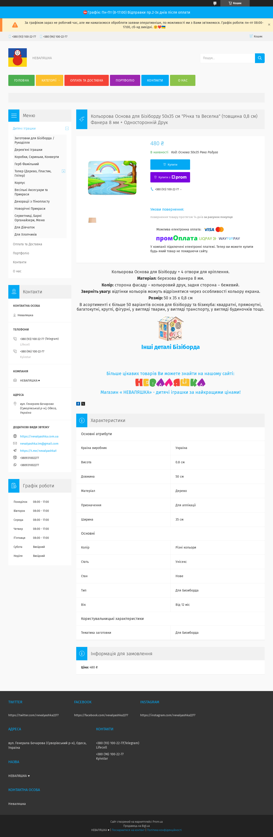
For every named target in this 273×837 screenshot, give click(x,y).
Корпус (20, 183)
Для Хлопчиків (26, 235)
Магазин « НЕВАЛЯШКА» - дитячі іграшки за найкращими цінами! (170, 392)
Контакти (155, 80)
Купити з (172, 177)
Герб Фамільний (27, 164)
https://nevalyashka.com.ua (39, 436)
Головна (21, 80)
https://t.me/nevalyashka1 (38, 450)
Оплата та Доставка (86, 80)
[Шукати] (260, 58)
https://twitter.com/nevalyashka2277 (33, 715)
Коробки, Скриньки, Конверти (37, 157)
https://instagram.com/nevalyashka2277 (167, 715)
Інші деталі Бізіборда (170, 347)
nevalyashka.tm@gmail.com (39, 443)
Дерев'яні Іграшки (28, 150)
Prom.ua (158, 821)
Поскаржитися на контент (128, 830)
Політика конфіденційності (164, 830)
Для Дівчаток (25, 227)
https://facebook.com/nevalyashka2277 (101, 715)
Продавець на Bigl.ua (136, 826)
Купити (172, 164)
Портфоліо (125, 80)
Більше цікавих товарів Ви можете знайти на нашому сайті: (170, 373)
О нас (183, 80)
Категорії (49, 80)
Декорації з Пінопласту (32, 201)
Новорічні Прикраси (30, 209)
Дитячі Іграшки (24, 128)
